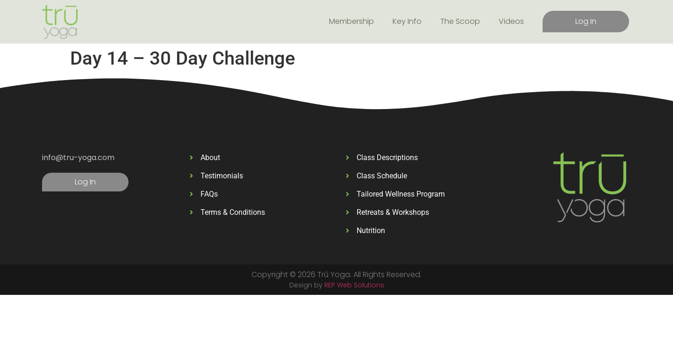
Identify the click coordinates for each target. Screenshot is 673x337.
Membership (351, 21)
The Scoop (460, 21)
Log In (585, 21)
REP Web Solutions (354, 285)
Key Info (407, 21)
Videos (511, 21)
